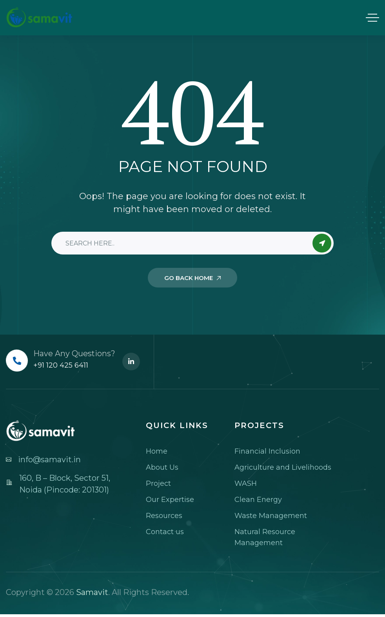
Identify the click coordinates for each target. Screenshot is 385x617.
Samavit (92, 592)
